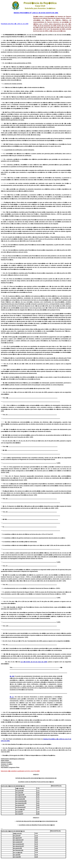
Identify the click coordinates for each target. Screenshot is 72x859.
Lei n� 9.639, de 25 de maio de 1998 (34, 662)
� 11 (12, 697)
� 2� (12, 676)
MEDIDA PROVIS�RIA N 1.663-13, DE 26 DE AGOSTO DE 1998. (36, 13)
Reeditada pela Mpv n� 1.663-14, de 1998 (14, 24)
